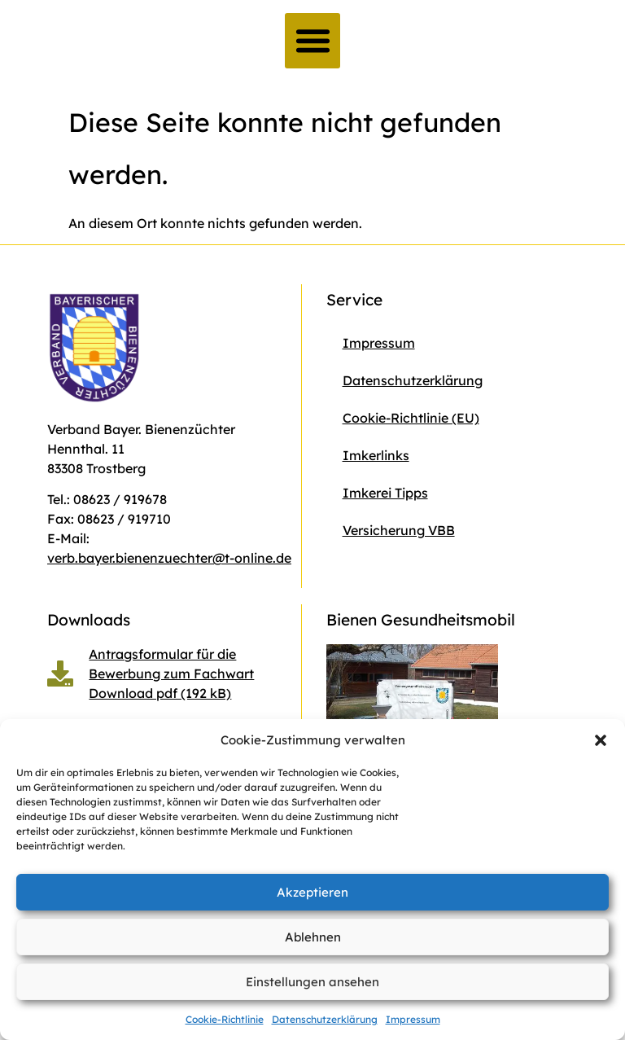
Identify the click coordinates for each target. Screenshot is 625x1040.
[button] (600, 740)
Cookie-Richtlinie (225, 1019)
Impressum (413, 1019)
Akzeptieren (312, 892)
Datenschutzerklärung (325, 1019)
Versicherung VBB (399, 530)
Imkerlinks (376, 455)
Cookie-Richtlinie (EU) (411, 418)
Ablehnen (313, 937)
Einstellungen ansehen (312, 982)
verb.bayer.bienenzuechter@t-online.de (169, 558)
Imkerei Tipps (385, 493)
